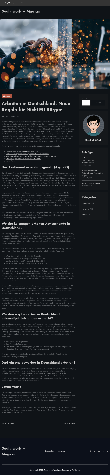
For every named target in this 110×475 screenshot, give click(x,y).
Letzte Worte (10, 161)
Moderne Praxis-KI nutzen (91, 183)
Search (84, 99)
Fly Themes (76, 470)
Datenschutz (49, 451)
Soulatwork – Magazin (22, 11)
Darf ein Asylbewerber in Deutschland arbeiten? (23, 158)
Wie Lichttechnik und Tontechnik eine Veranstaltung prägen (93, 173)
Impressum (61, 451)
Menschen (7, 96)
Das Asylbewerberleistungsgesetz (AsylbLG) (22, 151)
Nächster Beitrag (70, 423)
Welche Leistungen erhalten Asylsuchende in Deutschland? (27, 154)
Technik (84, 214)
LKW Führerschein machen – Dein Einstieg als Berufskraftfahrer (92, 160)
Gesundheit (86, 203)
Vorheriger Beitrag (8, 423)
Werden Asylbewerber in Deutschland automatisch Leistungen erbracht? (32, 156)
